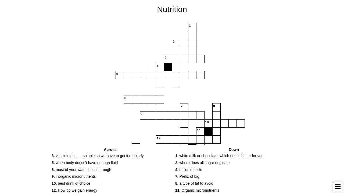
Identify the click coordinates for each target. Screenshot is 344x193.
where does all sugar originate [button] (202, 163)
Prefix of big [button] (187, 176)
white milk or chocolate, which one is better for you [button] (219, 156)
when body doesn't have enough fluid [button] (85, 163)
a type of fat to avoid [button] (194, 183)
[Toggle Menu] (337, 186)
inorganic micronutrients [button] (74, 176)
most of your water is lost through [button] (81, 170)
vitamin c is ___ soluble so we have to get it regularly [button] (98, 156)
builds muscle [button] (188, 170)
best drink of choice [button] (71, 183)
